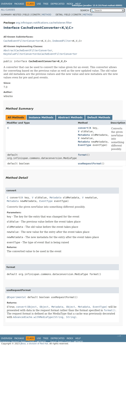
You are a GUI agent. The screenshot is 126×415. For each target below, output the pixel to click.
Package (19, 4)
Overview (6, 4)
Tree (45, 4)
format (82, 154)
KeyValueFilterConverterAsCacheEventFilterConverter (40, 54)
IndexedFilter (62, 40)
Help (78, 4)
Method (46, 14)
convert (83, 128)
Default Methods (98, 117)
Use (39, 4)
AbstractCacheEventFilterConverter (28, 50)
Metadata (84, 135)
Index (70, 4)
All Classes (8, 10)
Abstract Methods (70, 117)
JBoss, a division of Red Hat (34, 343)
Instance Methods (41, 117)
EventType (84, 145)
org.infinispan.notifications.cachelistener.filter (44, 22)
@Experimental (16, 297)
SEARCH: (85, 10)
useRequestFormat (90, 163)
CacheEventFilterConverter (22, 40)
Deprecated (58, 4)
